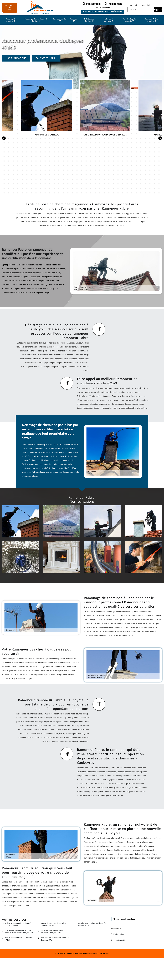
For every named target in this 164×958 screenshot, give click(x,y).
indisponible (92, 4)
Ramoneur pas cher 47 (59, 20)
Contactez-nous (103, 953)
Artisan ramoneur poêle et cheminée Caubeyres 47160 (18, 924)
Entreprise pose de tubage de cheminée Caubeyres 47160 (91, 924)
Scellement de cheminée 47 (108, 20)
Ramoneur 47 (73, 20)
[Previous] (4, 138)
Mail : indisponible (102, 7)
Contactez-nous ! (46, 58)
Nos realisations (16, 58)
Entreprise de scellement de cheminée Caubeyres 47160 (55, 938)
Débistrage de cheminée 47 (89, 20)
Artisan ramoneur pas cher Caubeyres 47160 (18, 938)
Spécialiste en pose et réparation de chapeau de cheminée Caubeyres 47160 (19, 931)
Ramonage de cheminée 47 (10, 20)
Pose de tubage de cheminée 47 (129, 20)
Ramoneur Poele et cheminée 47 (151, 20)
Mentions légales (89, 953)
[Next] (160, 138)
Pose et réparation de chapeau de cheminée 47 (35, 20)
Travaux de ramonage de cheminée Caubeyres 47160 (53, 924)
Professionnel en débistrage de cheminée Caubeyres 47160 (52, 931)
